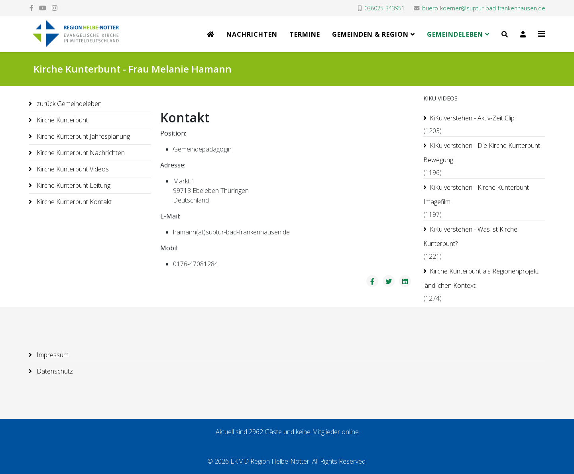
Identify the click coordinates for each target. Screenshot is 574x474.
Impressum (52, 354)
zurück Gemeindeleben (68, 103)
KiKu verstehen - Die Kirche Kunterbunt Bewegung (481, 152)
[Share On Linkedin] (405, 281)
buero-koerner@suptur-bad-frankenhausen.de (483, 8)
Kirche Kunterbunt (61, 120)
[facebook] (31, 8)
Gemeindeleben (455, 34)
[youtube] (42, 8)
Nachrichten (251, 34)
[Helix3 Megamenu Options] (541, 33)
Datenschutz (54, 371)
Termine (304, 34)
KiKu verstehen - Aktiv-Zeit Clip (472, 118)
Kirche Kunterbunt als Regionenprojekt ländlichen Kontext (481, 278)
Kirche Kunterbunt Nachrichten (80, 152)
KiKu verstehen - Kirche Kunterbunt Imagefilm (476, 194)
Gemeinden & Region (370, 34)
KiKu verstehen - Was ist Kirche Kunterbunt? (470, 236)
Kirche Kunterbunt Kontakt (73, 201)
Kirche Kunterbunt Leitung (72, 185)
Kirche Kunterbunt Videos (72, 169)
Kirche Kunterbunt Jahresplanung (82, 136)
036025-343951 (384, 8)
